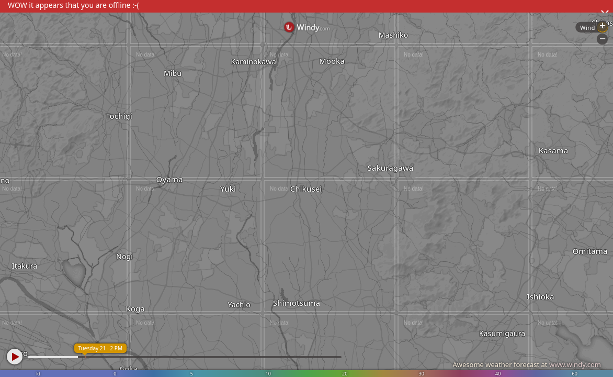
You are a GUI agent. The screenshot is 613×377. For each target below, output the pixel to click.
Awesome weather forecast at (526, 364)
